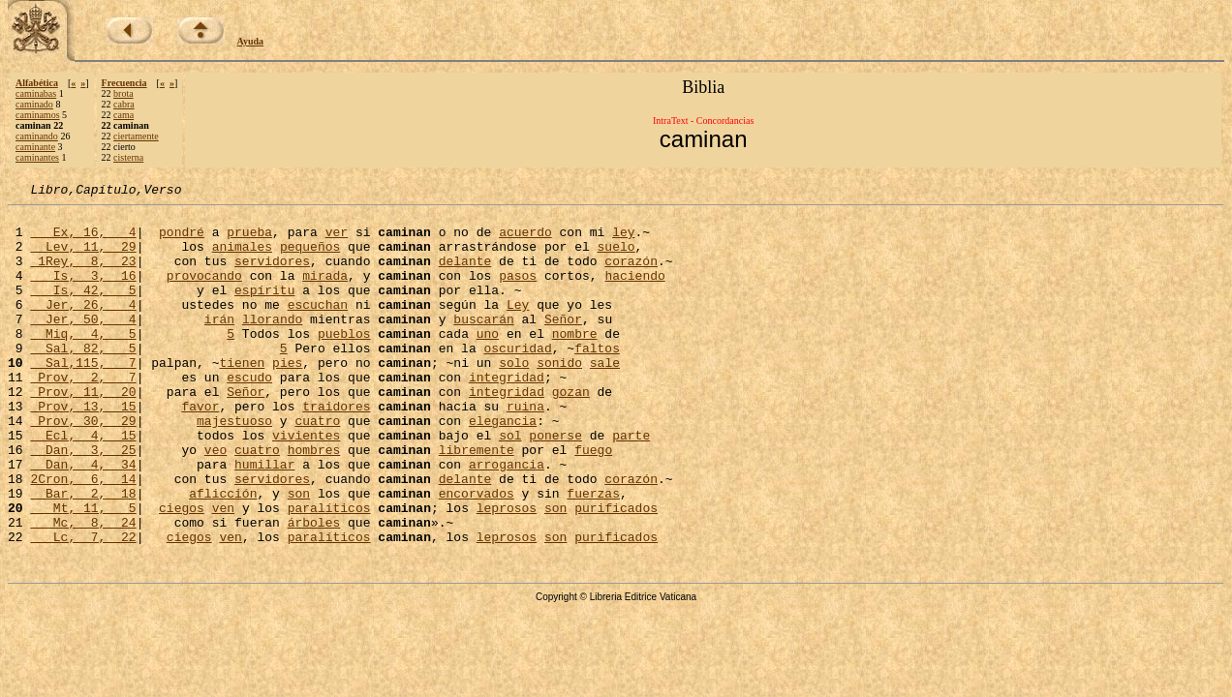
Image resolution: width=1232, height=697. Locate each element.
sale (605, 397)
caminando (36, 136)
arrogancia (506, 519)
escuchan (318, 327)
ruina (525, 449)
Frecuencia (124, 82)
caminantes (37, 157)
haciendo (634, 292)
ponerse (555, 484)
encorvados (476, 553)
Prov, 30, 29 (83, 466)
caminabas (35, 93)
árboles (314, 588)
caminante (35, 146)
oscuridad (517, 379)
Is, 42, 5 (83, 309)
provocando (204, 292)
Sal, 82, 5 (83, 379)
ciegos (181, 571)
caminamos (37, 114)
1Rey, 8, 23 (83, 275)
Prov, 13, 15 (83, 449)
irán (219, 344)
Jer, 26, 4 (83, 327)
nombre (575, 362)
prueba (249, 240)
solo (514, 397)
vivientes (306, 484)
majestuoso (234, 466)
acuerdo (525, 240)
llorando (272, 344)
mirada (325, 292)
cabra (124, 104)
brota (123, 93)
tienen (241, 397)
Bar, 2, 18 (83, 553)
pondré (181, 240)
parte (631, 484)
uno (488, 362)
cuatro (317, 466)
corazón (631, 275)
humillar (264, 519)
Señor (563, 344)
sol (510, 484)
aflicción (223, 553)
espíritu (264, 309)
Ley (518, 327)
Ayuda (250, 41)
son (299, 553)
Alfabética (36, 82)
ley (623, 240)
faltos (597, 379)
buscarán (483, 344)
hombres (314, 501)
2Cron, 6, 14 (83, 536)
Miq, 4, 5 (83, 362)
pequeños (310, 257)
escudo (249, 414)
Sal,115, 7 (83, 397)
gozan (571, 431)
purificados (616, 571)
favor (200, 449)
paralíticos (329, 571)
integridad (506, 414)
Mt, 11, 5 (83, 571)
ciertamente (136, 136)
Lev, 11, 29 (83, 257)
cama (123, 114)
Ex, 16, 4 (83, 240)
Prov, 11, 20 (83, 431)
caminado (34, 104)
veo (215, 501)
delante (465, 275)
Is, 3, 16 (83, 292)
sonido (559, 397)
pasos (518, 292)
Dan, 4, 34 (83, 519)
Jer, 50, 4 (83, 344)
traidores (336, 449)
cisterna (128, 157)
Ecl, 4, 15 (83, 484)
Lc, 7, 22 (83, 606)
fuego (593, 501)
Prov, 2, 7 (83, 414)
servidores (272, 275)
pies (287, 397)
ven (223, 571)
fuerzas (593, 553)
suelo (615, 257)
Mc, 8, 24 (83, 588)
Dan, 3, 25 (83, 501)
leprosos (507, 571)
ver (336, 240)
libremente (476, 501)
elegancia (503, 466)
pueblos (344, 362)
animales (242, 257)
